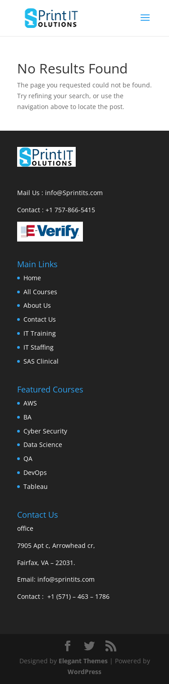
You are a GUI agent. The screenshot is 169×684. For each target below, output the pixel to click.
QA (27, 458)
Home (32, 278)
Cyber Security (45, 431)
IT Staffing (38, 347)
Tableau (35, 486)
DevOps (35, 472)
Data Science (42, 444)
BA (27, 417)
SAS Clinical (41, 361)
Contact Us (39, 319)
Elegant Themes (83, 661)
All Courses (40, 291)
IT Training (39, 333)
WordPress (84, 671)
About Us (37, 305)
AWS (30, 403)
